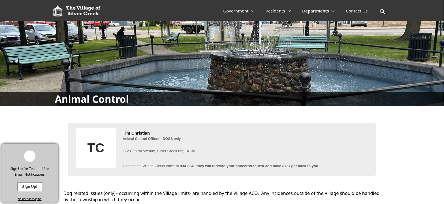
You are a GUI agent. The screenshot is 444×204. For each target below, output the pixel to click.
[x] (54, 148)
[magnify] (382, 11)
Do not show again (29, 199)
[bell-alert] (29, 156)
